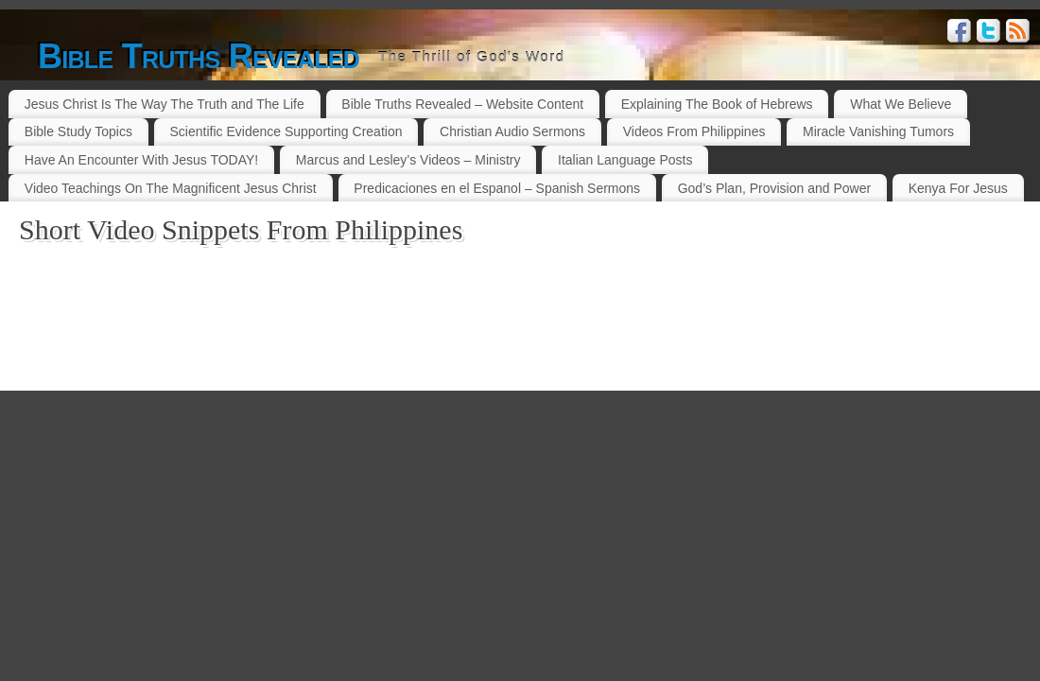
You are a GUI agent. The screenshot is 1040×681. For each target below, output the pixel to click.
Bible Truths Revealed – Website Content (462, 104)
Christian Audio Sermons (512, 131)
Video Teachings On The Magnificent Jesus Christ (171, 188)
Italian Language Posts (625, 159)
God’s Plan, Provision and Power (774, 188)
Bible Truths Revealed (198, 56)
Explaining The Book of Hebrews (717, 104)
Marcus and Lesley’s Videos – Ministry (408, 159)
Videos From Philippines (694, 131)
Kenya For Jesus (958, 188)
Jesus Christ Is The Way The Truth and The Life (164, 104)
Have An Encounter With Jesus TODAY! (141, 159)
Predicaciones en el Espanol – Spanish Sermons (497, 188)
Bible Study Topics (78, 131)
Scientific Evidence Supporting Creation (286, 131)
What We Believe (900, 104)
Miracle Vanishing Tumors (878, 131)
